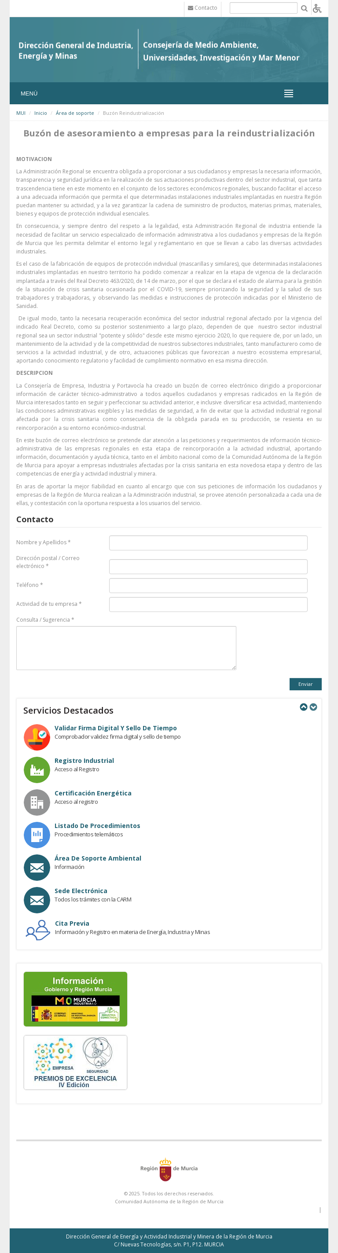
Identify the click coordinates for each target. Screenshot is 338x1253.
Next (313, 707)
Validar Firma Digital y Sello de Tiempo (116, 728)
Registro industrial (84, 760)
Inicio (40, 113)
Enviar (305, 684)
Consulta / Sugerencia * (45, 619)
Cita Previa (72, 923)
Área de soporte (75, 113)
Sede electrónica (81, 891)
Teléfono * (29, 585)
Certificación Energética (93, 793)
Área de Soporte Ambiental (98, 858)
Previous (303, 707)
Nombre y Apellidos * (43, 542)
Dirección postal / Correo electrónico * (48, 562)
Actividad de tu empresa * (49, 604)
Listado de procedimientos (97, 825)
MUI (21, 113)
